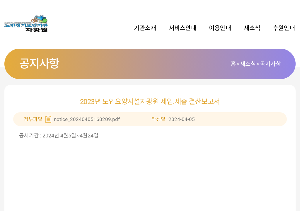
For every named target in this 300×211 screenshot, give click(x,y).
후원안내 (284, 28)
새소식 (252, 28)
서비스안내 (183, 28)
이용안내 (220, 28)
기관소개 (145, 28)
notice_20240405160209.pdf (87, 119)
